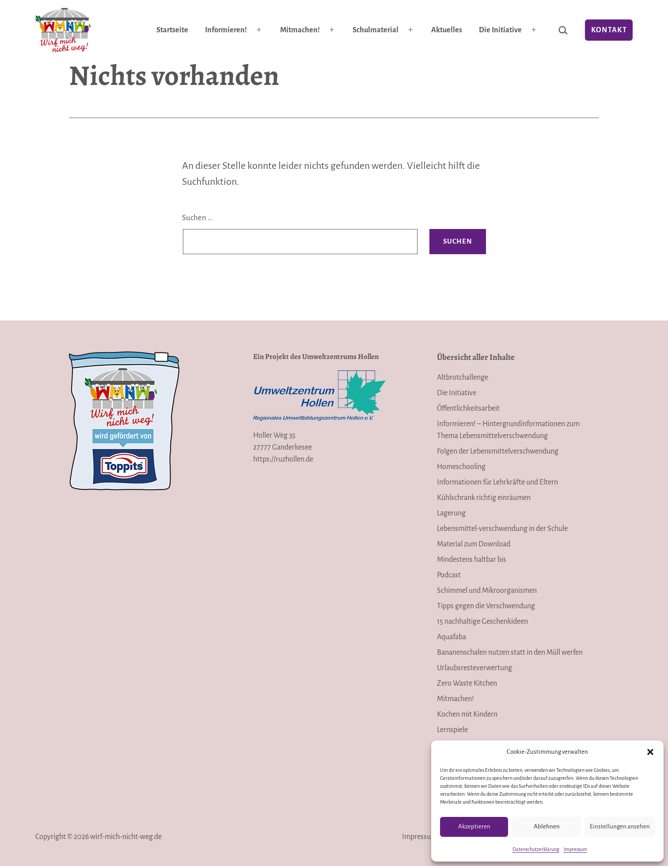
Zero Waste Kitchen (467, 683)
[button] (650, 752)
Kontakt (609, 30)
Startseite (172, 30)
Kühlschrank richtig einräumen (484, 498)
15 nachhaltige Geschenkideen (482, 622)
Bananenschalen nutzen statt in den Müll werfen (510, 652)
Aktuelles (446, 30)
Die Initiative (500, 30)
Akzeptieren (474, 826)
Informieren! (226, 30)
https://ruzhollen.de (283, 459)
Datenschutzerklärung (535, 849)
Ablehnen (547, 826)
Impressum (575, 849)
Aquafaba (451, 637)
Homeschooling (461, 467)
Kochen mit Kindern (467, 714)
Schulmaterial (376, 30)
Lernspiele (452, 730)
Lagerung (451, 513)
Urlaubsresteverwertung (474, 668)
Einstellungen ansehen (620, 826)
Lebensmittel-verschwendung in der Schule (502, 529)
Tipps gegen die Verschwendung (486, 606)
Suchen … (197, 218)
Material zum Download (473, 544)
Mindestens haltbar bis (471, 560)
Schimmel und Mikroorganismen (487, 591)
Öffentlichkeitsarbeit (468, 408)
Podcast (449, 575)
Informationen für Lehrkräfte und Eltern (497, 482)
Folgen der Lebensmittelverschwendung (497, 451)
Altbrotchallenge (462, 377)
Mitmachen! (300, 30)
